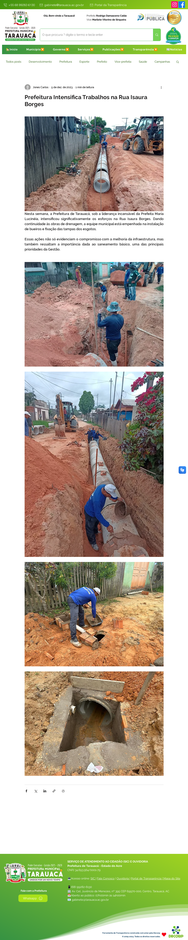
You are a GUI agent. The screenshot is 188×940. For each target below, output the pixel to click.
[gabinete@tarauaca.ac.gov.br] (61, 5)
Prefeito (102, 61)
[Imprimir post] (63, 791)
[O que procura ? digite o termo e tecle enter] (93, 35)
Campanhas (162, 61)
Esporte (84, 61)
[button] (35, 49)
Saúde (143, 61)
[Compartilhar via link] (54, 791)
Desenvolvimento (40, 61)
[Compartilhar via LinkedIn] (45, 791)
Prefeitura (65, 61)
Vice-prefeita (123, 61)
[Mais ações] (161, 87)
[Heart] (164, 934)
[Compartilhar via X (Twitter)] (35, 791)
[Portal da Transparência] (108, 5)
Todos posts (13, 61)
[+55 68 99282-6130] (19, 5)
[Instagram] (174, 4)
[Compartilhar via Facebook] (26, 791)
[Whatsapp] (33, 898)
